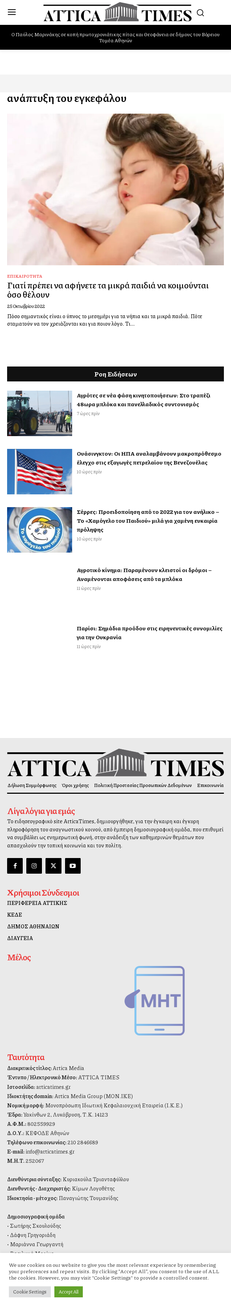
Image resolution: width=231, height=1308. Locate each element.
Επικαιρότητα (24, 276)
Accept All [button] (69, 1291)
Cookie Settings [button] (30, 1291)
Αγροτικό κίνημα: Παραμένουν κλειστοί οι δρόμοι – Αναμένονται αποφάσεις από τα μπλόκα (144, 574)
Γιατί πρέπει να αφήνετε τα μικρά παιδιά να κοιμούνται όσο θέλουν (108, 289)
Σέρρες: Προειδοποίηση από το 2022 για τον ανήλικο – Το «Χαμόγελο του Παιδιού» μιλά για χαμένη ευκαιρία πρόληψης (148, 520)
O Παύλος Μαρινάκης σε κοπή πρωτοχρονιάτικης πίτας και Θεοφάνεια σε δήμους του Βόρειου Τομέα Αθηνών (115, 37)
